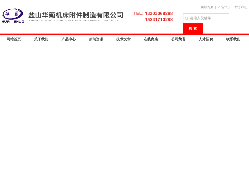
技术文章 (123, 39)
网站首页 (207, 7)
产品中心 (224, 7)
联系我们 (241, 7)
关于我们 (41, 39)
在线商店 (151, 39)
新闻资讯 (96, 39)
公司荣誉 (178, 39)
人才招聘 (206, 39)
